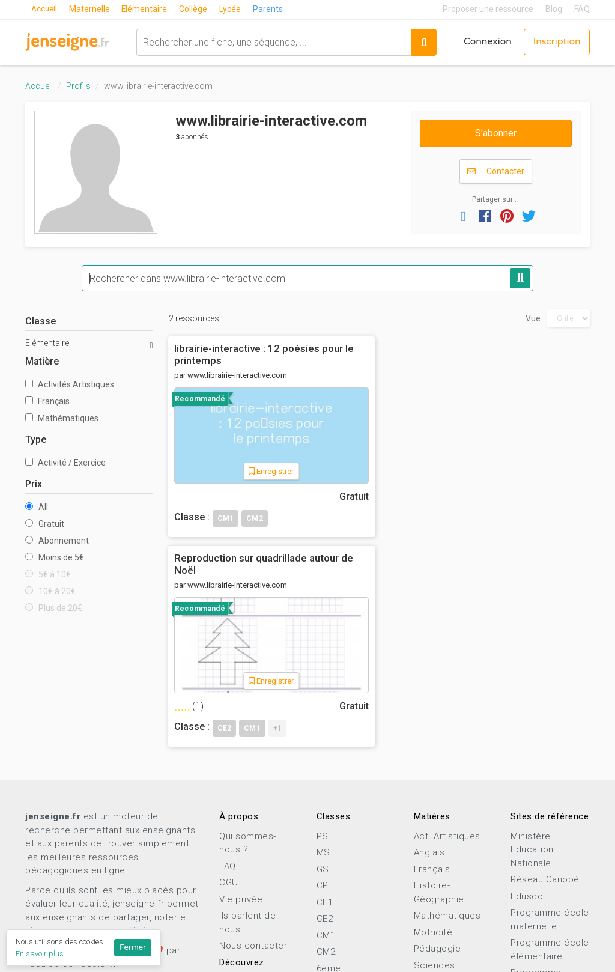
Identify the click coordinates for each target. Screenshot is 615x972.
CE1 (325, 767)
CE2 (325, 783)
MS (323, 717)
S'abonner (496, 133)
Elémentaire (147, 9)
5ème (329, 849)
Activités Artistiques (69, 384)
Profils (78, 86)
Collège (196, 9)
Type (35, 439)
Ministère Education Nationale (532, 715)
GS (323, 734)
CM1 (326, 800)
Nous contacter (253, 810)
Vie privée (240, 764)
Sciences (434, 830)
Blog (553, 9)
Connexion (485, 42)
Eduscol (527, 761)
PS (323, 701)
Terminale (338, 932)
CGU (228, 747)
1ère (326, 915)
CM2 (326, 816)
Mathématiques (61, 418)
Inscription (556, 42)
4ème (329, 866)
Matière (42, 361)
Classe (40, 321)
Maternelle (91, 9)
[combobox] (272, 41)
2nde (327, 899)
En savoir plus (40, 953)
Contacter (495, 171)
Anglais (429, 717)
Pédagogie (437, 813)
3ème (329, 882)
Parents (271, 9)
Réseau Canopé (545, 744)
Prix (33, 484)
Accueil (45, 9)
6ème (329, 833)
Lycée (233, 9)
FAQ (582, 9)
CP (323, 750)
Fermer (133, 947)
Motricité (433, 797)
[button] (463, 216)
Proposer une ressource (488, 9)
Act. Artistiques (447, 701)
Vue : (535, 318)
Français (47, 401)
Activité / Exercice (65, 462)
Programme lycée (549, 867)
